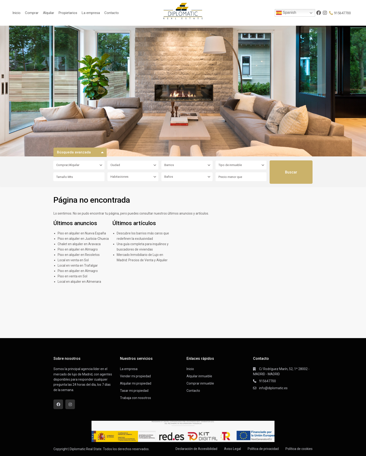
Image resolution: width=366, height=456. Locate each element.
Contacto (111, 13)
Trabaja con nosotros (135, 398)
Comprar (32, 13)
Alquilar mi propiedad (135, 383)
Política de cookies (299, 449)
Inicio (16, 13)
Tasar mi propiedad (134, 390)
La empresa (91, 13)
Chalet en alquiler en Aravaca (79, 244)
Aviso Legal (232, 449)
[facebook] (318, 13)
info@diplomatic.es (273, 388)
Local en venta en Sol (73, 260)
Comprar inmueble (200, 383)
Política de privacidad (263, 449)
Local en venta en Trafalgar (78, 265)
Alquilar (48, 13)
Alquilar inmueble (199, 376)
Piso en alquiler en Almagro (78, 249)
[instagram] (325, 13)
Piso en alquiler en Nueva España (82, 233)
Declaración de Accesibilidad (196, 449)
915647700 (342, 13)
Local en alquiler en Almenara (79, 281)
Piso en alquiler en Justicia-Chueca (83, 238)
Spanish (286, 13)
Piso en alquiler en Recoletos (79, 255)
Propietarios (68, 13)
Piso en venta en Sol (72, 276)
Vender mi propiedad (135, 376)
